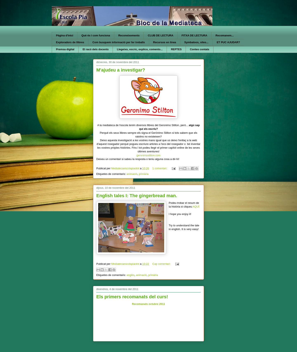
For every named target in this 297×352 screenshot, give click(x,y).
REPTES (176, 49)
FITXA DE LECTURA (194, 35)
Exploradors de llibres (70, 42)
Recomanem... (225, 35)
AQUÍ (196, 206)
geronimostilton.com (148, 155)
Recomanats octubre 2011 (148, 303)
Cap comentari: (161, 263)
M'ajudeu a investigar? (120, 70)
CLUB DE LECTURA (160, 35)
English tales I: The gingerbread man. (136, 195)
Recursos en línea (164, 42)
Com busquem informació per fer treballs (118, 42)
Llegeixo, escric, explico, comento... (140, 49)
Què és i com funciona (95, 35)
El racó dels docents (95, 49)
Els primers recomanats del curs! (132, 296)
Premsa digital (65, 49)
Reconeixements (128, 35)
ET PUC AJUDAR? (228, 42)
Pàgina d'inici (64, 35)
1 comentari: (160, 168)
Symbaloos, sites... (196, 42)
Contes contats (199, 49)
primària (143, 173)
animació (132, 173)
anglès (130, 275)
